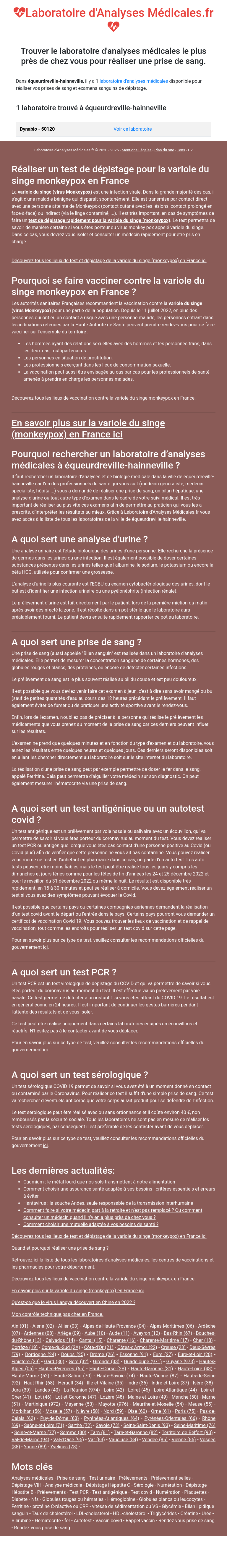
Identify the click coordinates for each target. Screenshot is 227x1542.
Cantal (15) (91, 1340)
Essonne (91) (134, 1354)
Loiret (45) (139, 1390)
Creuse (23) (173, 1347)
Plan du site (164, 150)
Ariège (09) (69, 1333)
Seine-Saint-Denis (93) (147, 1425)
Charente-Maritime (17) (164, 1340)
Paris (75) (185, 1411)
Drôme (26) (102, 1354)
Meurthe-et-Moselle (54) (158, 1404)
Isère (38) (203, 1383)
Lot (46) (43, 1397)
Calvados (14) (60, 1340)
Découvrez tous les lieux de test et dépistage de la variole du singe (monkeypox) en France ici (109, 260)
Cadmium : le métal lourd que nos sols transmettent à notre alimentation (99, 1182)
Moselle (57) (59, 1411)
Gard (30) (54, 1361)
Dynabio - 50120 (37, 129)
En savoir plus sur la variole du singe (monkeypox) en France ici (88, 428)
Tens (181, 150)
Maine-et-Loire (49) (148, 1397)
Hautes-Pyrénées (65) (61, 1368)
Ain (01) (20, 1326)
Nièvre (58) (87, 1411)
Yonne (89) (35, 1446)
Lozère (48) (112, 1397)
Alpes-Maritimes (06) (172, 1326)
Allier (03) (68, 1326)
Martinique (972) (42, 1404)
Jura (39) (21, 1390)
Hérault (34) (70, 1383)
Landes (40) (47, 1390)
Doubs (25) (73, 1354)
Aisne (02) (43, 1326)
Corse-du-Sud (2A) (61, 1347)
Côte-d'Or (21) (98, 1347)
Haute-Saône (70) (73, 1376)
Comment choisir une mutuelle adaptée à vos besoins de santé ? (90, 1224)
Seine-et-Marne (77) (35, 1432)
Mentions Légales (137, 150)
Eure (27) (163, 1354)
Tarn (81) (100, 1432)
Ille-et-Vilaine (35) (105, 1383)
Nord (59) (113, 1411)
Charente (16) (121, 1340)
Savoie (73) (108, 1425)
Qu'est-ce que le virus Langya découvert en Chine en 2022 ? (73, 1302)
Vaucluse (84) (123, 1439)
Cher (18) (203, 1340)
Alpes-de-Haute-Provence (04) (114, 1326)
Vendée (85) (155, 1439)
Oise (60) (137, 1411)
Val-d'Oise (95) (68, 1439)
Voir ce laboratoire (133, 129)
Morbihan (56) (26, 1411)
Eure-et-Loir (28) (195, 1354)
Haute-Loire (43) (195, 1368)
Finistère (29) (26, 1361)
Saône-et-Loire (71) (44, 1425)
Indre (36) (137, 1383)
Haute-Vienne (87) (159, 1376)
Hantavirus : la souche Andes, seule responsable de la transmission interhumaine (108, 1203)
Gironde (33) (106, 1361)
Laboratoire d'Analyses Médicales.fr (114, 19)
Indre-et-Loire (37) (170, 1383)
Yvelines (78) (63, 1446)
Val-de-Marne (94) (30, 1439)
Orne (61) (161, 1411)
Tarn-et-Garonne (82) (136, 1432)
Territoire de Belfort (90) (187, 1432)
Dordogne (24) (40, 1354)
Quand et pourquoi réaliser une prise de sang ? (60, 1248)
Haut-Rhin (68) (39, 1383)
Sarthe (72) (80, 1425)
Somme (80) (73, 1432)
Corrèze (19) (25, 1347)
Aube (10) (95, 1333)
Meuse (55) (200, 1404)
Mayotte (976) (113, 1404)
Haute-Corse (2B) (107, 1368)
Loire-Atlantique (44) (175, 1390)
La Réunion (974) (82, 1390)
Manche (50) (184, 1397)
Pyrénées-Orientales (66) (170, 1418)
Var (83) (96, 1439)
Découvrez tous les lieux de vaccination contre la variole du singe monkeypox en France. (104, 398)
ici (45, 947)
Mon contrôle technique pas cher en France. (57, 1314)
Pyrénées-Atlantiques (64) (111, 1418)
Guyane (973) (180, 1361)
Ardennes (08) (39, 1333)
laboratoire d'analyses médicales (134, 81)
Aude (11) (119, 1333)
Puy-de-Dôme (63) (59, 1418)
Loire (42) (114, 1390)
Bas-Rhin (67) (178, 1333)
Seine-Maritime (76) (194, 1425)
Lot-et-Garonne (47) (75, 1397)
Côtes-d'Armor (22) (137, 1347)
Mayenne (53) (79, 1404)
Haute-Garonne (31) (152, 1368)
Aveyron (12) (146, 1333)
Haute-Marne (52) (30, 1376)
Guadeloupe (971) (143, 1361)
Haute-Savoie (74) (116, 1376)
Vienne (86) (183, 1439)
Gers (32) (78, 1361)
